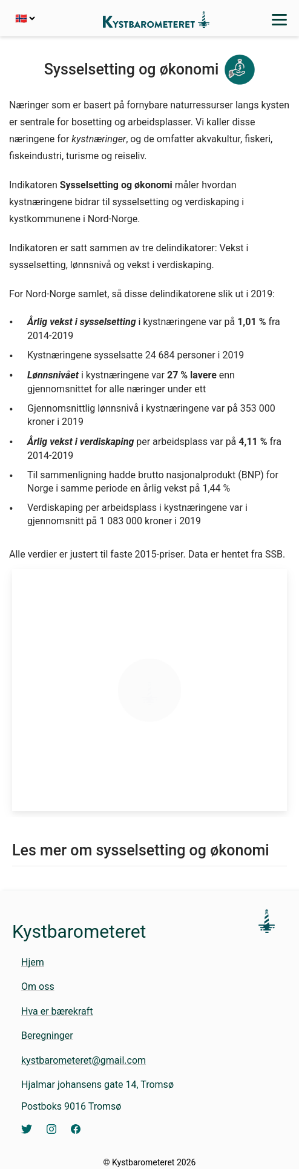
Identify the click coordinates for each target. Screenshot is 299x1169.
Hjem (32, 962)
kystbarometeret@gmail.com (83, 1060)
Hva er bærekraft (57, 1011)
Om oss (37, 986)
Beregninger (47, 1035)
